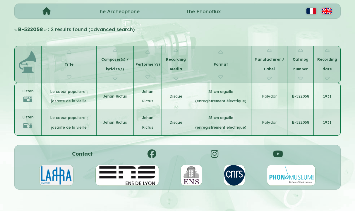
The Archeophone (118, 11)
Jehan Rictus (115, 96)
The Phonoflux (203, 11)
